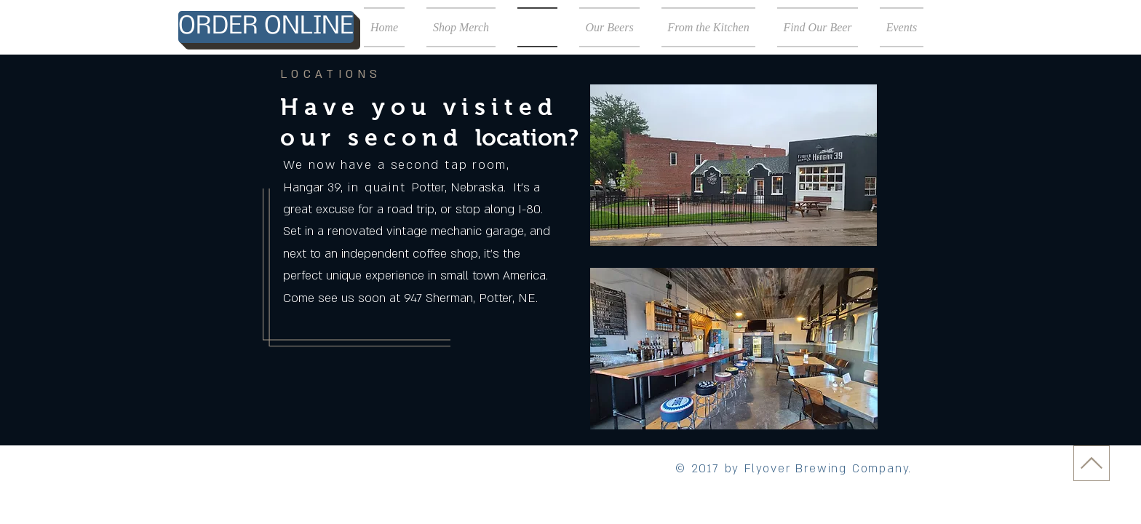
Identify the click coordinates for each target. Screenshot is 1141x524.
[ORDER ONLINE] (266, 27)
